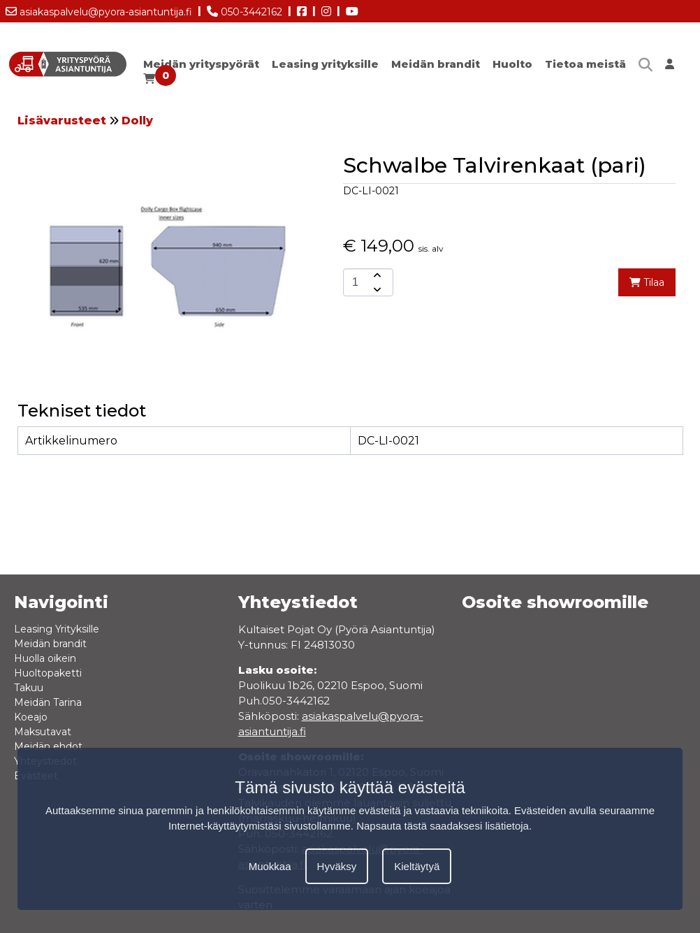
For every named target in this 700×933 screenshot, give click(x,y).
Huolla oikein (45, 658)
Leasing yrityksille (325, 64)
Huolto (512, 64)
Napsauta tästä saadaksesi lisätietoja (442, 826)
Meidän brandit (435, 64)
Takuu (28, 687)
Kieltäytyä (416, 866)
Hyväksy (337, 866)
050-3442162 (244, 9)
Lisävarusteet (61, 120)
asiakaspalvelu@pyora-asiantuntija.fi (99, 9)
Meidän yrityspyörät (201, 64)
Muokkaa (270, 866)
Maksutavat (42, 731)
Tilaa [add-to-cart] (646, 282)
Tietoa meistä (585, 64)
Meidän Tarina (48, 702)
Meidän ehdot (48, 746)
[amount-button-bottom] (376, 289)
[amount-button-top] (376, 275)
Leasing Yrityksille (56, 629)
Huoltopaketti (48, 673)
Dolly (137, 120)
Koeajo (31, 717)
